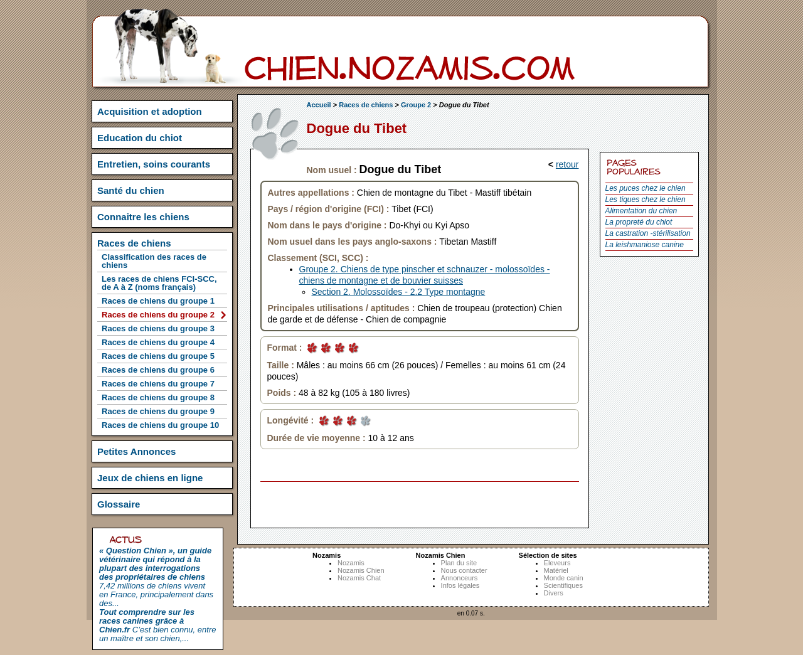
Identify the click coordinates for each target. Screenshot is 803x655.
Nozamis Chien (361, 570)
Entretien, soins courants (153, 164)
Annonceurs (459, 578)
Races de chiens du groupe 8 (158, 397)
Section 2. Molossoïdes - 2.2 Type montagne (399, 292)
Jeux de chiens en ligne (150, 477)
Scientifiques (563, 585)
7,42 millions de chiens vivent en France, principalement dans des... (156, 577)
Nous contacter (464, 570)
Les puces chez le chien (645, 188)
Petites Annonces (136, 451)
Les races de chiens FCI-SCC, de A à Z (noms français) (159, 283)
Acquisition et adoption (149, 111)
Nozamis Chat (359, 578)
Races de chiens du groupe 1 (158, 301)
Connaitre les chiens (143, 216)
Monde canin (563, 578)
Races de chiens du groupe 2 (158, 314)
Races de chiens (366, 105)
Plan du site (459, 563)
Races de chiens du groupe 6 (158, 370)
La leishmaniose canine (644, 244)
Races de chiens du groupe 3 (158, 328)
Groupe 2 (416, 105)
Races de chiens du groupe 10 (160, 425)
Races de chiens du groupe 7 (158, 383)
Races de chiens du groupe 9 (158, 411)
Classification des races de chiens (154, 261)
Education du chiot (139, 137)
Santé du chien (130, 190)
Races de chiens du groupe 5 (158, 356)
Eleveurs (557, 563)
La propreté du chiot (639, 222)
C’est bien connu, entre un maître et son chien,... (157, 625)
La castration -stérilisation (648, 233)
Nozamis (351, 563)
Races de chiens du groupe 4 (158, 342)
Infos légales (460, 585)
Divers (553, 593)
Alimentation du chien (641, 210)
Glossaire (118, 504)
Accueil (319, 105)
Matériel (556, 570)
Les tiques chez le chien (645, 199)
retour (567, 164)
